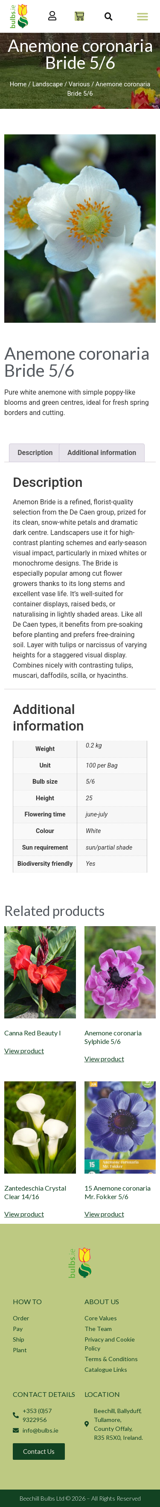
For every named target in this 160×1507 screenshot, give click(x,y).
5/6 (90, 781)
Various (79, 84)
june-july (97, 814)
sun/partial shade (109, 847)
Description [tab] (34, 453)
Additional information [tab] (101, 453)
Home (18, 84)
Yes (91, 863)
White (93, 831)
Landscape (47, 84)
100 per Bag (102, 765)
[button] (142, 16)
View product (24, 1050)
